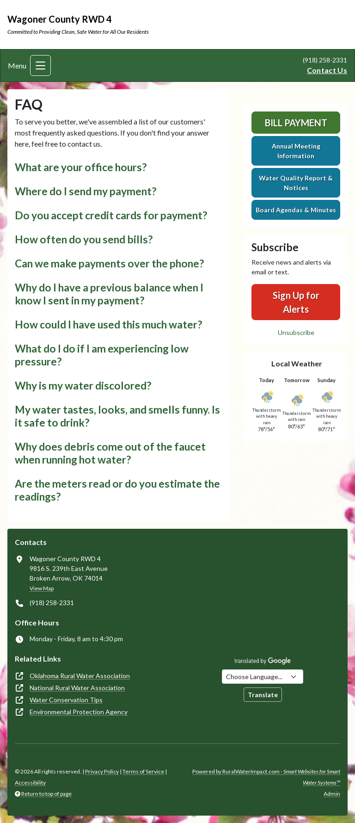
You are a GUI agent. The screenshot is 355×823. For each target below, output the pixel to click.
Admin (332, 793)
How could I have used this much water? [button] (108, 324)
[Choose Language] (262, 676)
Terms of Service (143, 771)
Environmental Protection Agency (79, 712)
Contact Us (327, 70)
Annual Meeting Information (296, 151)
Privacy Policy (102, 771)
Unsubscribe (296, 332)
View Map (42, 588)
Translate (263, 695)
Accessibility (30, 782)
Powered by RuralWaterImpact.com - (266, 777)
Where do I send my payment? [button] (85, 191)
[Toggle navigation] (40, 65)
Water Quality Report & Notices (296, 183)
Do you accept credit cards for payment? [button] (111, 215)
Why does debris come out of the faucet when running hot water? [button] (110, 453)
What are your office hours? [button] (81, 167)
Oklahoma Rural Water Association (80, 676)
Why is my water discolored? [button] (83, 385)
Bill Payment (296, 122)
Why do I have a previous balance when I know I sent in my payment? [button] (109, 294)
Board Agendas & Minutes (296, 210)
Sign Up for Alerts (296, 302)
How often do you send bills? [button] (84, 239)
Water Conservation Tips (66, 700)
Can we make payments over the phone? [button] (109, 263)
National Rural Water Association (77, 688)
